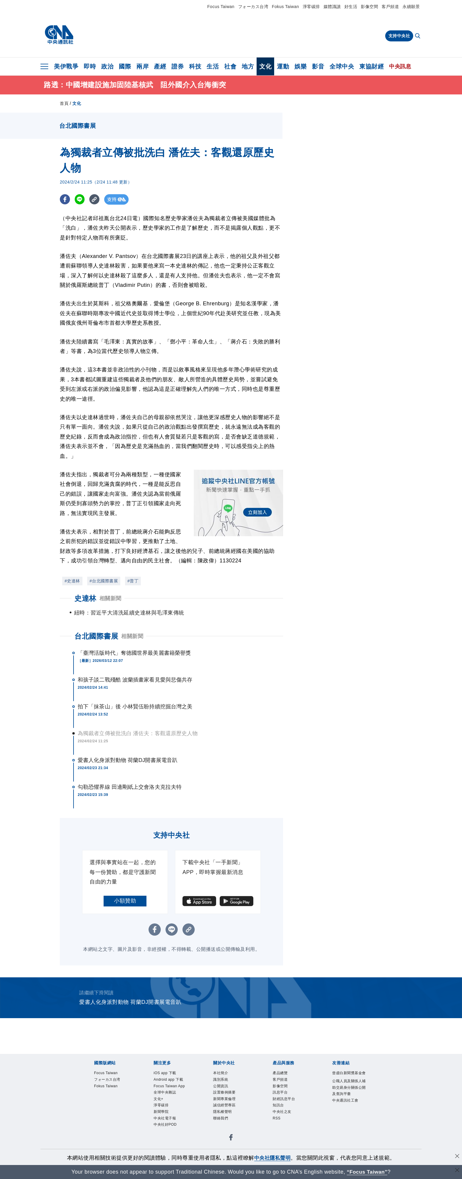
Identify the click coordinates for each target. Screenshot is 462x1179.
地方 (248, 66)
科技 (195, 66)
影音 (318, 66)
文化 (265, 66)
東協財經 (371, 66)
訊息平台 (281, 1106)
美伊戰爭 (66, 66)
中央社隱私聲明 (272, 1158)
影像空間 (369, 6)
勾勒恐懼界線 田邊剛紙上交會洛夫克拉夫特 (130, 798)
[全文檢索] (418, 36)
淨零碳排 (311, 6)
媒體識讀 (332, 6)
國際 (125, 66)
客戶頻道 (390, 6)
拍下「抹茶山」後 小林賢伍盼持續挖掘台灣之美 (135, 717)
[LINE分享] (80, 199)
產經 (160, 66)
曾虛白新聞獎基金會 (349, 1088)
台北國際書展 (96, 647)
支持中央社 (399, 35)
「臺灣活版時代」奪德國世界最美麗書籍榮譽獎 (134, 664)
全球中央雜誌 (167, 1113)
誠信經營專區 (226, 1120)
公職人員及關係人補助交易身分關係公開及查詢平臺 (349, 1106)
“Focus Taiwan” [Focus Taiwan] (367, 1172)
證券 (177, 66)
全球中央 (342, 66)
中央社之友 (283, 1127)
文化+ (159, 1120)
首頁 (64, 103)
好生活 (351, 6)
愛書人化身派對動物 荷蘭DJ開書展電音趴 (127, 771)
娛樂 (300, 66)
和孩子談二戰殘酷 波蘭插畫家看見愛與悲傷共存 (135, 690)
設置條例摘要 (226, 1106)
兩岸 (142, 66)
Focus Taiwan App (168, 1102)
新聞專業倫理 (226, 1113)
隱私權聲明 (224, 1127)
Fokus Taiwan (285, 6)
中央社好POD (167, 1149)
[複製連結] (95, 199)
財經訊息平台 (286, 1113)
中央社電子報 (167, 1142)
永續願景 (411, 6)
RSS (277, 1135)
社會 (230, 66)
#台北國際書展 (104, 580)
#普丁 (132, 580)
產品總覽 (281, 1084)
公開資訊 (221, 1098)
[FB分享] (65, 199)
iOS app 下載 (167, 1084)
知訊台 (279, 1120)
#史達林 (72, 580)
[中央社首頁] (59, 34)
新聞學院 (162, 1135)
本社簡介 (221, 1084)
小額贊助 (125, 911)
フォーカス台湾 (253, 6)
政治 (107, 66)
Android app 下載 (171, 1091)
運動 (283, 66)
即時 (90, 66)
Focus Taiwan (220, 6)
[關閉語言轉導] (457, 1171)
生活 (213, 66)
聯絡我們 (221, 1135)
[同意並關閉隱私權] (457, 1157)
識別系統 (221, 1091)
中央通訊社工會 (347, 1121)
